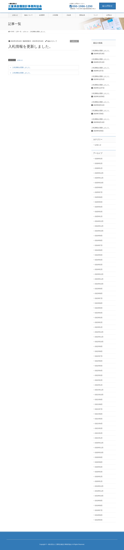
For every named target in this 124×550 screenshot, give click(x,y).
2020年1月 (98, 481)
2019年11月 (99, 491)
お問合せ (107, 6)
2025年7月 (98, 192)
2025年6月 (98, 197)
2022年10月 (99, 342)
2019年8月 (98, 505)
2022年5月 (98, 366)
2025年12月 (99, 173)
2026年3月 (98, 159)
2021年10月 (99, 395)
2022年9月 (98, 346)
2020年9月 (98, 457)
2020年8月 (98, 462)
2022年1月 (98, 385)
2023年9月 (98, 289)
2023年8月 (98, 293)
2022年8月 (98, 351)
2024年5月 (98, 255)
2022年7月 (98, 356)
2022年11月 (99, 337)
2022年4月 (98, 370)
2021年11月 (99, 390)
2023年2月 (98, 322)
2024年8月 (98, 240)
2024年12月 (99, 221)
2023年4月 (98, 313)
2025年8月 (98, 187)
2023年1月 (98, 327)
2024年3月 (98, 265)
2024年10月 (99, 231)
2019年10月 (99, 496)
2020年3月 (98, 472)
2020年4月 (98, 467)
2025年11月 (99, 178)
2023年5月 (98, 308)
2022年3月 (98, 375)
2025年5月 (98, 202)
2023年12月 (99, 274)
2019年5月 (98, 520)
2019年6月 (98, 515)
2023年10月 (99, 284)
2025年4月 (98, 207)
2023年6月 (98, 303)
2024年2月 (98, 269)
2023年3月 (98, 317)
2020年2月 (98, 476)
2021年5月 (98, 419)
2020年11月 (99, 447)
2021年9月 (98, 399)
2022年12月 (99, 332)
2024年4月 (98, 260)
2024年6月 (98, 250)
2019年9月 (98, 500)
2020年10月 (99, 452)
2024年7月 (98, 245)
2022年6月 (98, 361)
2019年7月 (98, 510)
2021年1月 (98, 438)
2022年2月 (98, 380)
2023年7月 (98, 298)
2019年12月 (99, 486)
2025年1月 (98, 216)
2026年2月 (98, 163)
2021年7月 (98, 409)
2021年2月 (98, 433)
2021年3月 (98, 428)
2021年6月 (98, 414)
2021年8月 (98, 404)
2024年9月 (98, 236)
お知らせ (74, 41)
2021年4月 (98, 423)
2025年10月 (99, 183)
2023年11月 (99, 279)
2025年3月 (98, 212)
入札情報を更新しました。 (21, 67)
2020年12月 (99, 443)
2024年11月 (99, 226)
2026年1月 (98, 168)
